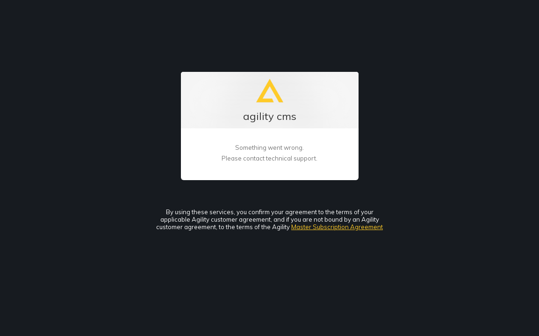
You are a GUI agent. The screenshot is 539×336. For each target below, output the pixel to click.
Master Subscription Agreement (337, 227)
